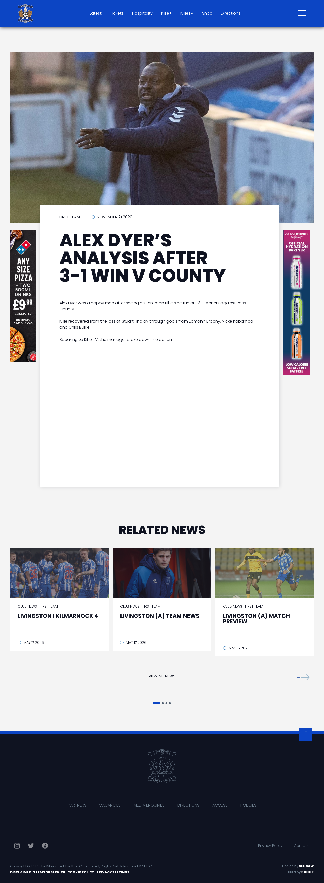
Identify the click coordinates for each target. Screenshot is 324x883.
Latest (96, 13)
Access (220, 805)
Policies (248, 805)
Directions (230, 13)
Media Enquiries (149, 805)
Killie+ (166, 13)
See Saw (306, 866)
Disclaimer (20, 872)
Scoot (307, 872)
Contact (301, 845)
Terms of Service (49, 872)
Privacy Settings (112, 872)
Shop (207, 13)
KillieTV (186, 13)
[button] (303, 677)
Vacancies (110, 805)
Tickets (117, 13)
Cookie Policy (80, 872)
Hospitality (142, 13)
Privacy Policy (270, 845)
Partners (77, 805)
